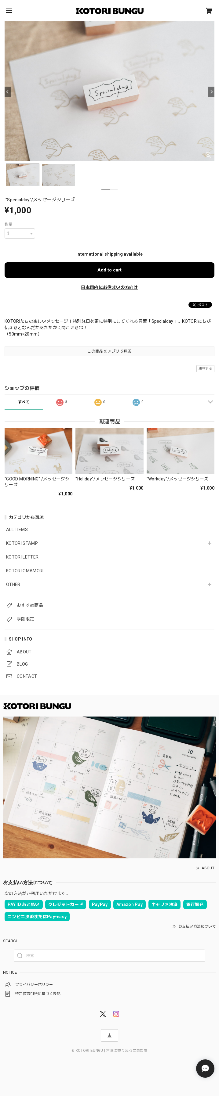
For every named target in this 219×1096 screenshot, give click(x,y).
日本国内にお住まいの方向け (109, 287)
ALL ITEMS (17, 529)
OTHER (13, 584)
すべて (23, 402)
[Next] (211, 92)
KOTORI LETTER (22, 557)
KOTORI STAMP (22, 543)
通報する (205, 368)
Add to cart (109, 270)
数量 (9, 224)
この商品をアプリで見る (109, 351)
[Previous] (8, 92)
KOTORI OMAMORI (24, 570)
